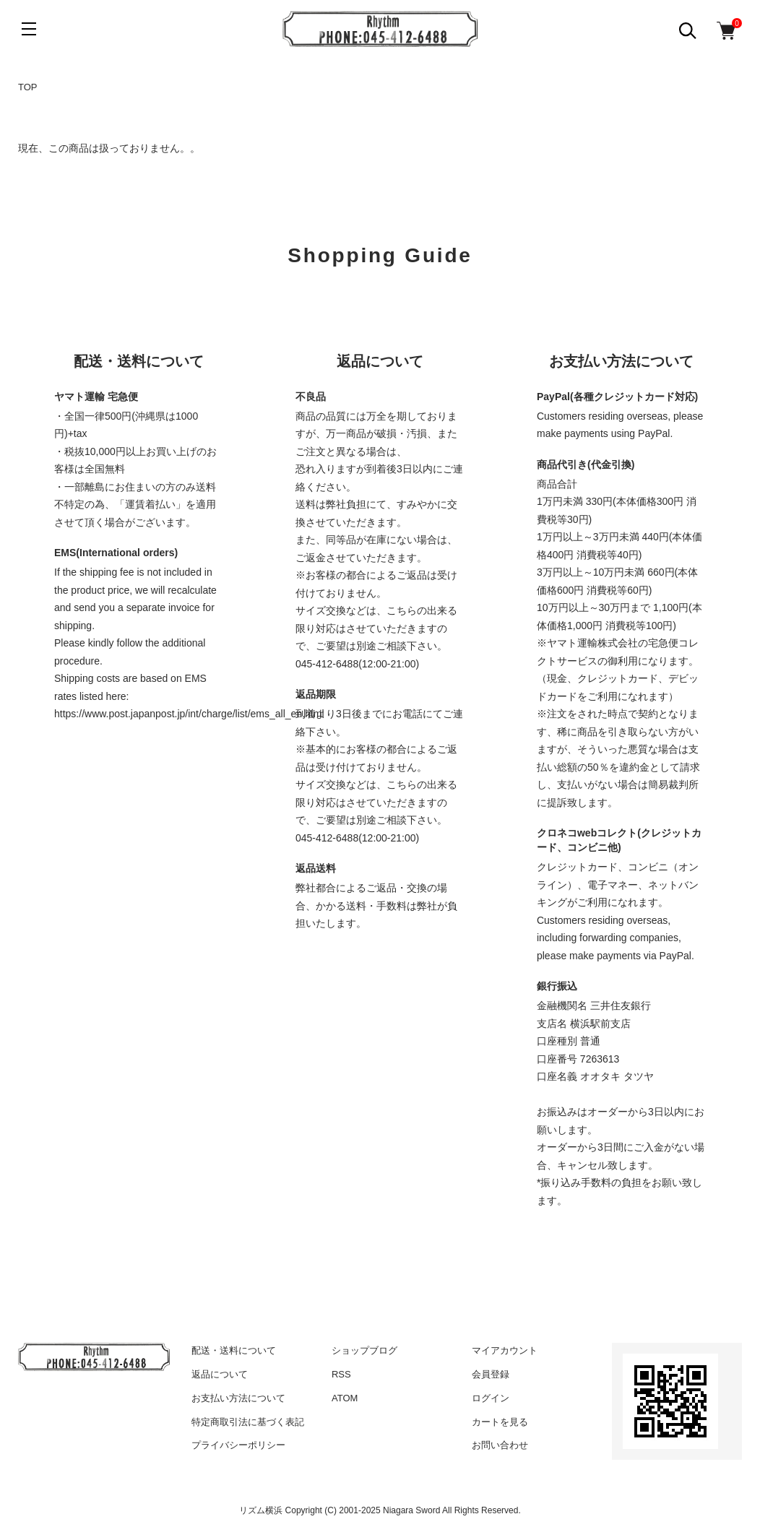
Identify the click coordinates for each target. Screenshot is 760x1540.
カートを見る (500, 1421)
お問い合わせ (500, 1445)
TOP (28, 87)
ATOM (345, 1398)
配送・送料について (233, 1350)
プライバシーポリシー (238, 1445)
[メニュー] (29, 29)
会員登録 (490, 1374)
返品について (219, 1374)
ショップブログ (364, 1350)
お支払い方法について (238, 1398)
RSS (341, 1374)
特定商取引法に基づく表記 (247, 1421)
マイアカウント (504, 1350)
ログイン (490, 1398)
